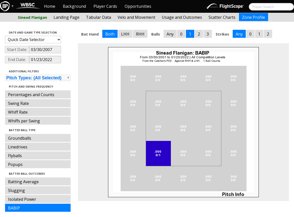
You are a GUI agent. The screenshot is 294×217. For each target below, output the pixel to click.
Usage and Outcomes (182, 17)
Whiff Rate (18, 112)
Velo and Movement (136, 17)
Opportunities (138, 6)
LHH (125, 34)
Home (49, 6)
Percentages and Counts (31, 94)
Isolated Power (22, 199)
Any (170, 34)
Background (74, 6)
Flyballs (15, 155)
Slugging (16, 190)
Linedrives (17, 147)
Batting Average (23, 181)
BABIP (14, 208)
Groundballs (19, 138)
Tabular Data (98, 17)
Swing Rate (18, 103)
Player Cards (105, 6)
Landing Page (66, 17)
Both (110, 34)
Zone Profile (253, 17)
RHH (140, 34)
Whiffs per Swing (24, 121)
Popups (15, 164)
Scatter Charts (222, 17)
